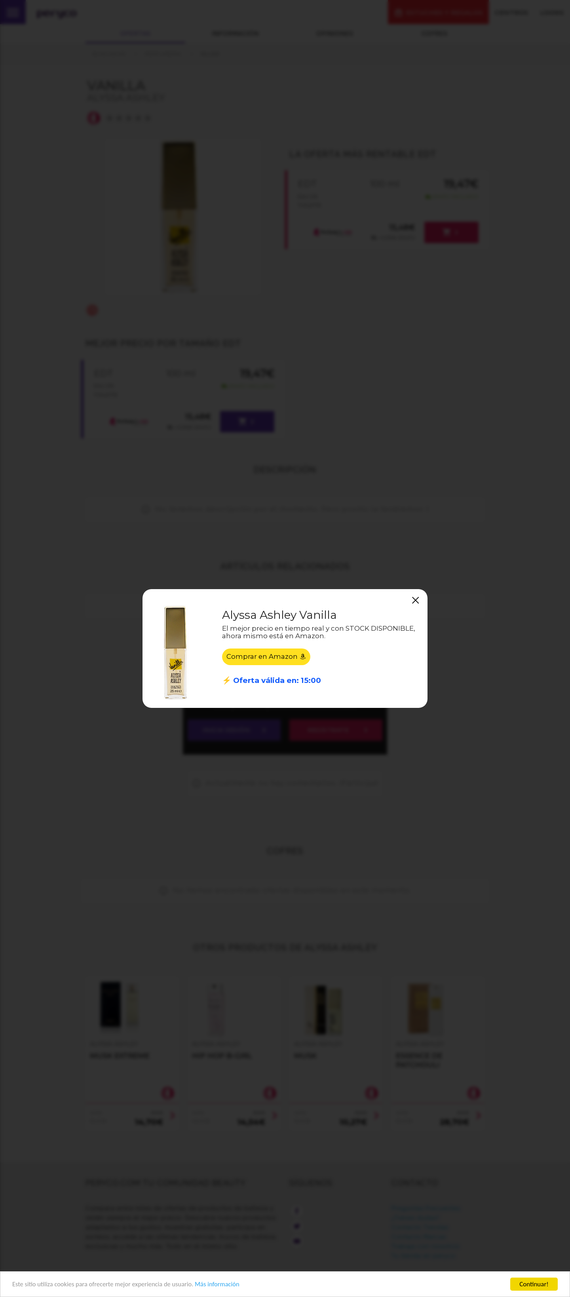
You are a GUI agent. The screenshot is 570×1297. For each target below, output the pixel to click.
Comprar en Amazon (266, 657)
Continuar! (534, 1284)
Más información (224, 1284)
